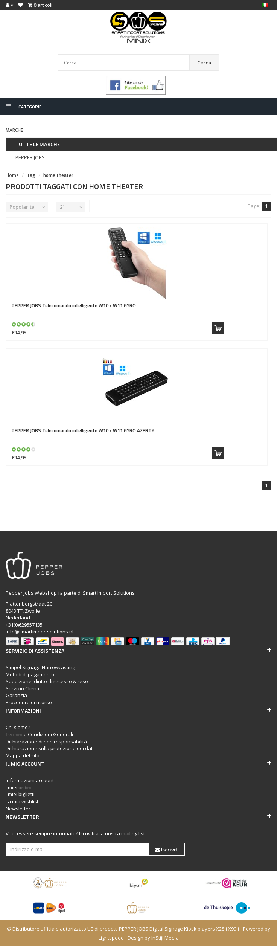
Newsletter (18, 808)
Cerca (204, 62)
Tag (31, 175)
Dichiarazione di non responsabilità (46, 741)
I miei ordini (19, 787)
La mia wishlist (22, 801)
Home (12, 175)
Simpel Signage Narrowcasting (40, 667)
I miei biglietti (20, 794)
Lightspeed (111, 937)
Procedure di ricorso (29, 702)
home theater (58, 175)
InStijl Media (165, 937)
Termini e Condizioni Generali (39, 734)
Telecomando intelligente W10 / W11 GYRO (74, 305)
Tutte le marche (37, 144)
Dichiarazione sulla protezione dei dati (50, 748)
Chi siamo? (18, 727)
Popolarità (22, 206)
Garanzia (16, 695)
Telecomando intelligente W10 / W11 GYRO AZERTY (83, 430)
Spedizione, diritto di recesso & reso (47, 681)
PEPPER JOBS (30, 157)
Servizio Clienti (22, 688)
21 (62, 206)
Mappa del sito (23, 755)
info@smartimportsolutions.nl (39, 631)
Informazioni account (30, 780)
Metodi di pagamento (30, 674)
